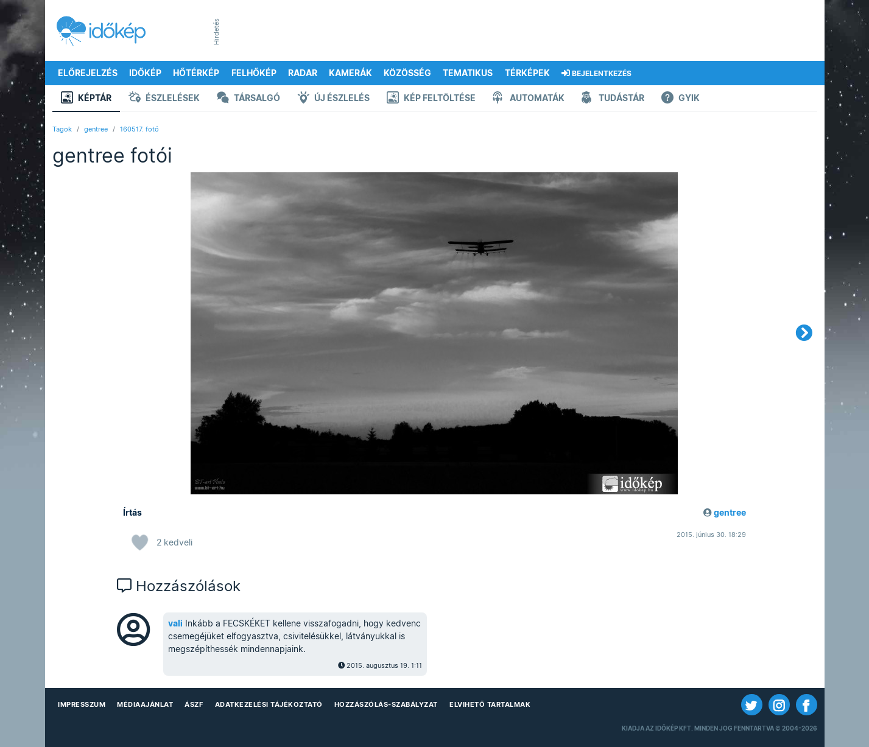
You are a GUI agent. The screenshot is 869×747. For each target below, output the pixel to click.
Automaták (529, 99)
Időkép (145, 73)
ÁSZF (194, 704)
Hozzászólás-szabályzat (386, 704)
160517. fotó (139, 129)
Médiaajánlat (145, 704)
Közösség (407, 73)
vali (175, 623)
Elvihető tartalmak (489, 704)
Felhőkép (253, 73)
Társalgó (248, 99)
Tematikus (468, 73)
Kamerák (350, 73)
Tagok (62, 129)
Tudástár (613, 99)
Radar (302, 73)
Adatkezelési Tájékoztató (269, 704)
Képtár (86, 99)
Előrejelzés (88, 73)
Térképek (527, 73)
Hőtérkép (196, 73)
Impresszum (81, 704)
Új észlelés (333, 99)
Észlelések (164, 99)
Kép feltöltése (431, 99)
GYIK (680, 99)
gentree (96, 129)
